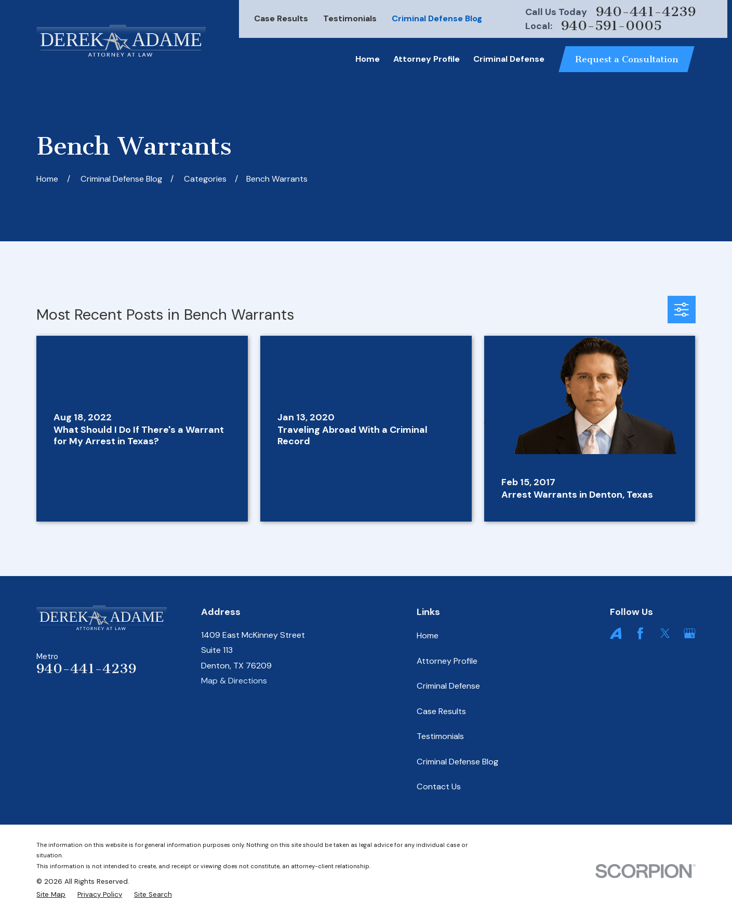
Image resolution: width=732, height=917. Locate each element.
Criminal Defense (448, 685)
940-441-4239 (646, 12)
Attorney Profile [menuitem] (426, 58)
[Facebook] (640, 633)
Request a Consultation (626, 59)
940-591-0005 (611, 26)
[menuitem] (50, 895)
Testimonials (350, 18)
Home (427, 635)
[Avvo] (616, 633)
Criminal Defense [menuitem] (508, 58)
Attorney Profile (447, 660)
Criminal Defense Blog (437, 18)
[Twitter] (665, 633)
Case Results (281, 18)
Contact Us (439, 786)
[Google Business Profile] (690, 633)
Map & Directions (234, 680)
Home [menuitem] (367, 58)
